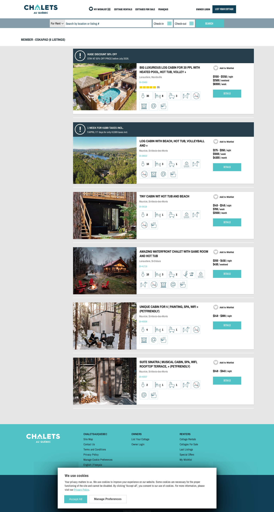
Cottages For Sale (189, 444)
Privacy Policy (91, 454)
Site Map (88, 439)
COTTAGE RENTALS (123, 10)
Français (97, 465)
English (87, 465)
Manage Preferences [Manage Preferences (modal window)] (108, 499)
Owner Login (137, 444)
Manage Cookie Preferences (98, 460)
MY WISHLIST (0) (102, 10)
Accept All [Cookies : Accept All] (75, 499)
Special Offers (187, 454)
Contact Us (89, 444)
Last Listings (186, 449)
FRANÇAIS (163, 10)
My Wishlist (186, 460)
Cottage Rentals (188, 439)
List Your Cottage (140, 439)
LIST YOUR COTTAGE (224, 9)
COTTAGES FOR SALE (145, 10)
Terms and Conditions (94, 449)
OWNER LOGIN (203, 10)
